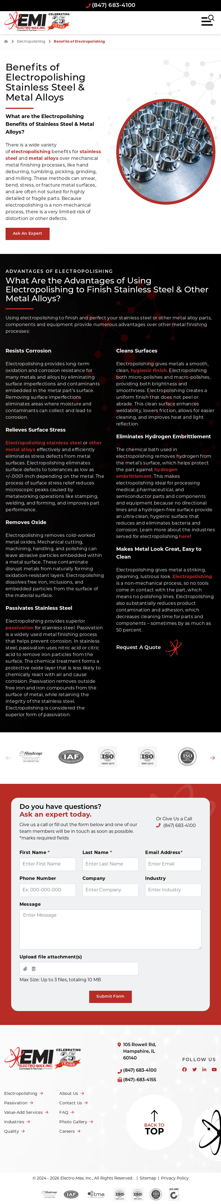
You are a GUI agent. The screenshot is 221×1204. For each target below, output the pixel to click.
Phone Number (38, 879)
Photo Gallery (73, 1122)
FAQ (63, 1113)
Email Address (164, 853)
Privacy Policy (175, 1178)
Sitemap (148, 1178)
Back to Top (154, 1122)
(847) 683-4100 (110, 5)
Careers (67, 1132)
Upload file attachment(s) (51, 957)
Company (94, 879)
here (184, 537)
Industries (14, 1122)
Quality (11, 1132)
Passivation (15, 1103)
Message (30, 904)
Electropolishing (31, 41)
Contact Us (70, 1103)
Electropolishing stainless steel (44, 443)
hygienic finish (149, 371)
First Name (35, 853)
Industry (155, 879)
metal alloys (44, 158)
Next (212, 758)
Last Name (97, 853)
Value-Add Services (23, 1113)
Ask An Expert (27, 234)
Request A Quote (138, 647)
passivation (20, 628)
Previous (8, 758)
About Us (68, 1094)
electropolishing (30, 152)
